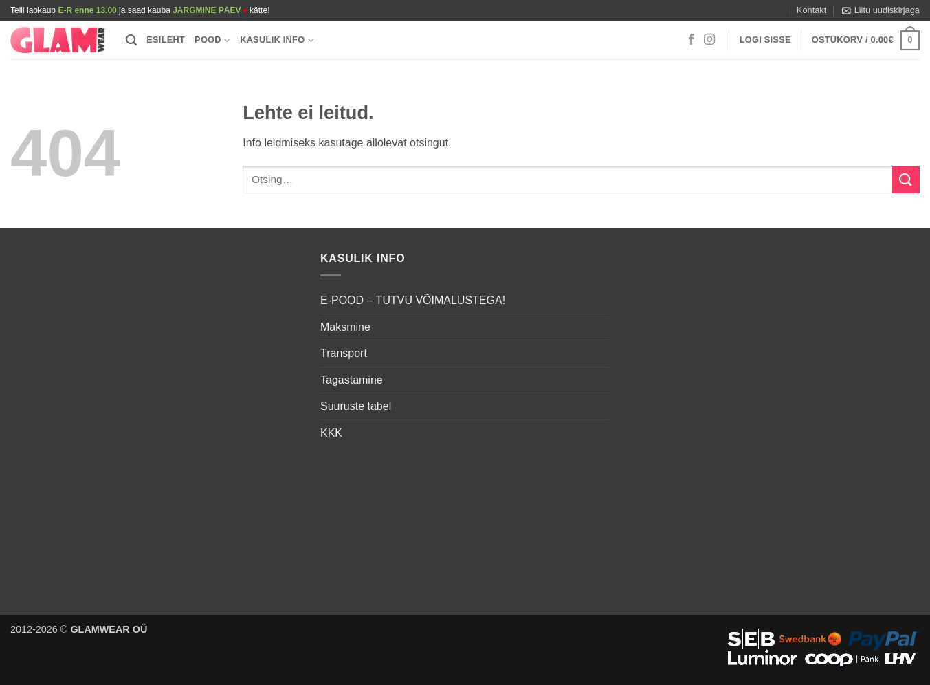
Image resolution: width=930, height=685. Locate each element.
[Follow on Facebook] (691, 40)
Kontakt (811, 10)
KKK (331, 433)
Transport (343, 353)
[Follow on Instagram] (709, 40)
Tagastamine (351, 380)
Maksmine (345, 327)
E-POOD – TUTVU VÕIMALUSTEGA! (412, 300)
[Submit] (906, 179)
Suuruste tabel (355, 406)
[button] (881, 10)
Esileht (165, 39)
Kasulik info (277, 40)
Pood (212, 40)
